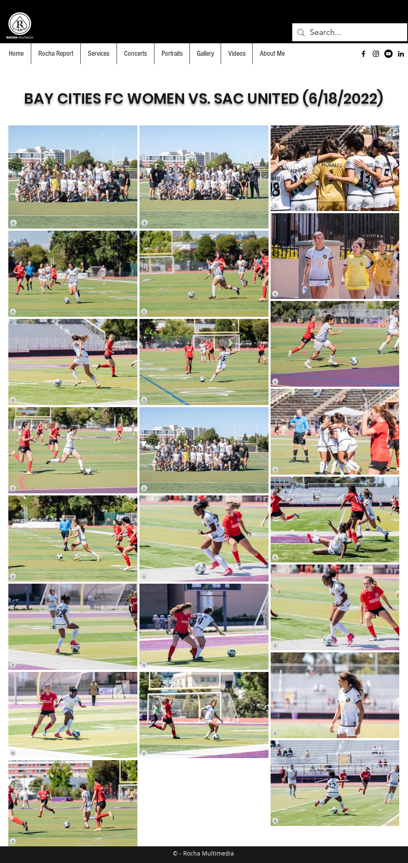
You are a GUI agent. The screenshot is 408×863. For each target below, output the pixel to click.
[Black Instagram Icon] (376, 54)
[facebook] (363, 54)
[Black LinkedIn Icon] (401, 54)
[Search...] (350, 32)
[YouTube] (388, 54)
